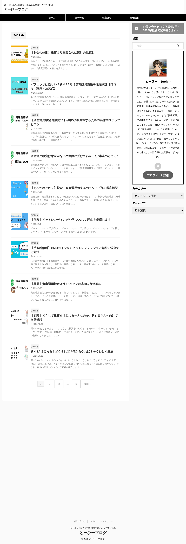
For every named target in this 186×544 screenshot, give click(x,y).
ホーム (52, 17)
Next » (85, 387)
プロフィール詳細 (158, 175)
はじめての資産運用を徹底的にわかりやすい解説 (93, 511)
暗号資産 (134, 17)
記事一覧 (79, 17)
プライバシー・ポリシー (101, 504)
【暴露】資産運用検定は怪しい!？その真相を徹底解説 (64, 287)
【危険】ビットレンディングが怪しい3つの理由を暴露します (68, 222)
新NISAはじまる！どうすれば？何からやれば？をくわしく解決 (69, 356)
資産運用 (106, 17)
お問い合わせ (79, 504)
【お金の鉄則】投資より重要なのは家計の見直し (61, 52)
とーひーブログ (16, 9)
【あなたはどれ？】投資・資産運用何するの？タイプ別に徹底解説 (72, 190)
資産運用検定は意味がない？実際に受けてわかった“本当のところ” (72, 158)
